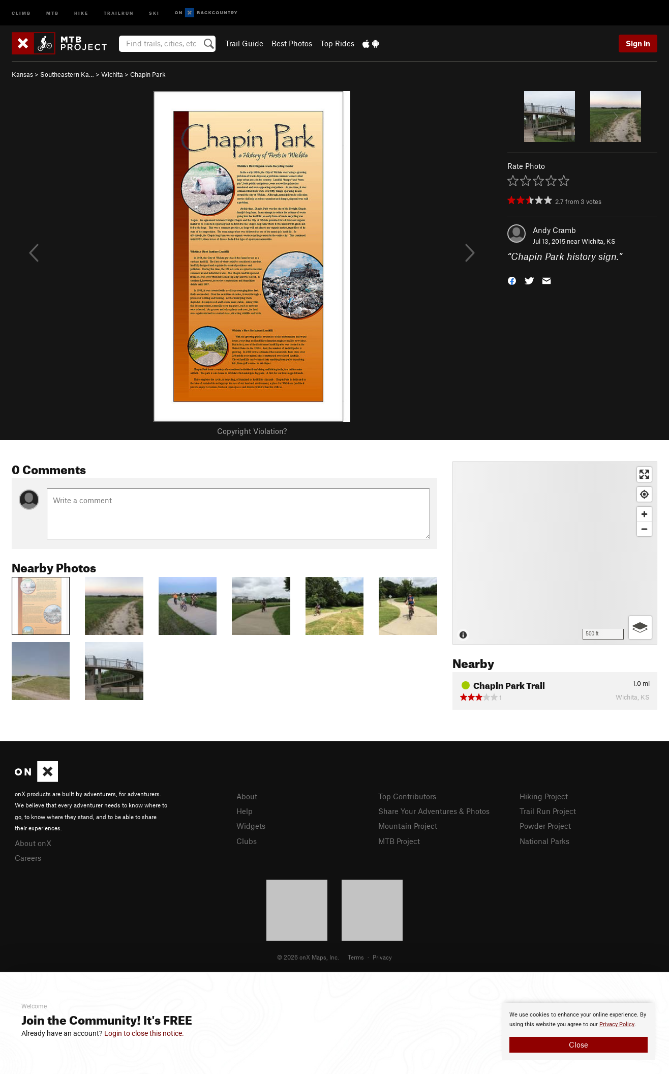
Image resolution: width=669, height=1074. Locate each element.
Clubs (246, 841)
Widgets (250, 825)
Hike (81, 12)
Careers (28, 857)
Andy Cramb (554, 230)
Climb (21, 12)
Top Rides (337, 43)
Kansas (22, 74)
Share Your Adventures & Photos (434, 811)
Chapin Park (148, 74)
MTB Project (399, 841)
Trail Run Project (548, 811)
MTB (52, 12)
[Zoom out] (644, 528)
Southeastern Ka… (67, 74)
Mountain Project (407, 825)
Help (244, 811)
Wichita (112, 74)
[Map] (555, 553)
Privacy (382, 957)
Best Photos (291, 43)
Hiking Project (544, 796)
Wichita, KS (599, 241)
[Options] (640, 627)
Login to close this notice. (144, 1033)
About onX (33, 843)
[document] (578, 1031)
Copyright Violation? (252, 431)
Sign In (638, 43)
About (246, 796)
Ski (154, 12)
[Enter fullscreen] (644, 474)
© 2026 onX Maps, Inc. (308, 957)
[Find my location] (644, 494)
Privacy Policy (616, 1024)
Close (578, 1044)
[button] (511, 280)
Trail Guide (244, 43)
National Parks (544, 841)
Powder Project (545, 825)
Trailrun (119, 12)
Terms (356, 957)
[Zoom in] (644, 514)
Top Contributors (407, 796)
